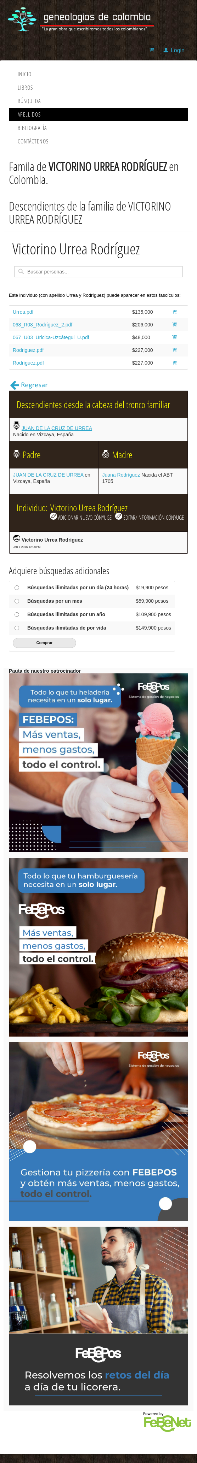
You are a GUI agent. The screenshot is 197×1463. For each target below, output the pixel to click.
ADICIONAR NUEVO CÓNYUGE (81, 517)
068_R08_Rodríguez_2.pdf (42, 325)
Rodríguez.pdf (28, 363)
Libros (25, 88)
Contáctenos (33, 141)
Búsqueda (29, 101)
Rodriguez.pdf (28, 350)
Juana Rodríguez (121, 475)
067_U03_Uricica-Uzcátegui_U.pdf (51, 337)
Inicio (25, 74)
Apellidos (29, 114)
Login (178, 50)
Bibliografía (32, 128)
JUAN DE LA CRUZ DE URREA (57, 428)
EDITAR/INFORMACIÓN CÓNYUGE (149, 517)
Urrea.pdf (23, 312)
